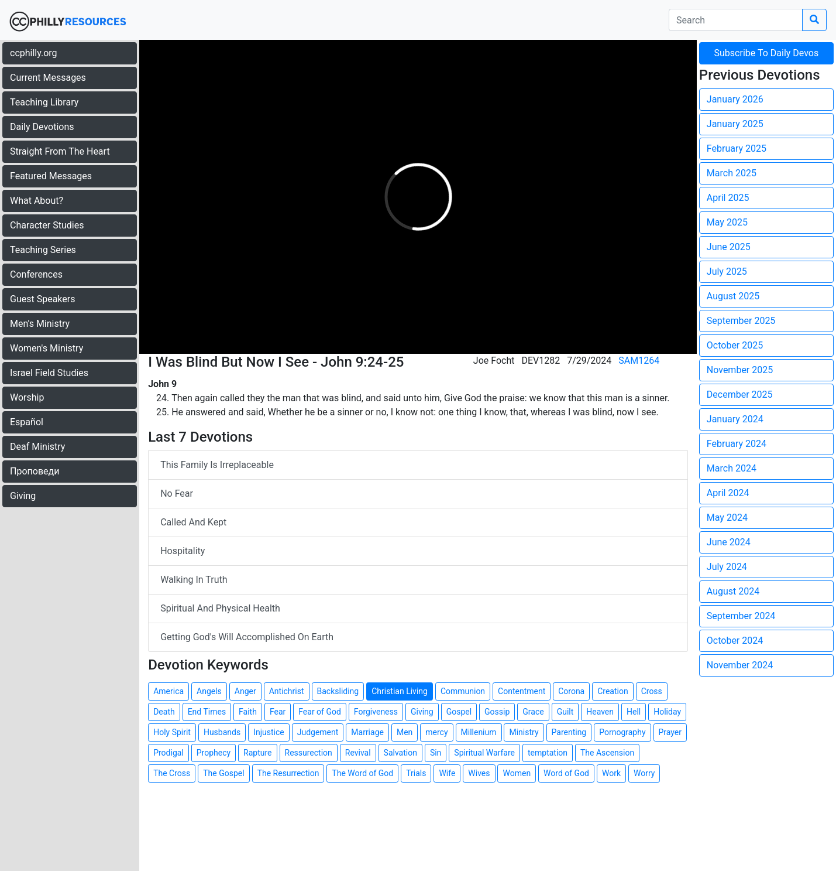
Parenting (569, 732)
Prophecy (213, 752)
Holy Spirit (172, 732)
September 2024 (741, 615)
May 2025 (727, 222)
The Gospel (223, 773)
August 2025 (733, 296)
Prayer (670, 732)
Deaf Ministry (37, 446)
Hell (634, 711)
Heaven (600, 711)
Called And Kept (193, 522)
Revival (358, 752)
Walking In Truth (193, 579)
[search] (736, 20)
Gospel (459, 711)
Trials (416, 773)
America (168, 691)
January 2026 (735, 99)
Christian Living (399, 691)
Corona (571, 691)
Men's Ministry (40, 323)
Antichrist (286, 691)
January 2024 (735, 419)
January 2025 (735, 123)
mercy (436, 732)
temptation (547, 752)
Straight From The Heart (60, 151)
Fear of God (319, 711)
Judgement (318, 732)
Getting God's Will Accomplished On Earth (246, 637)
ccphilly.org (33, 53)
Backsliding (338, 691)
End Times (207, 711)
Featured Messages (51, 176)
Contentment (521, 691)
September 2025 (741, 320)
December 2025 (740, 394)
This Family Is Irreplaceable (217, 464)
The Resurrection (288, 773)
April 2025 (728, 197)
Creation (612, 691)
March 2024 (731, 468)
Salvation (400, 752)
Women (517, 773)
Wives (479, 773)
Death (164, 711)
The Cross (171, 773)
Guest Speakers (42, 299)
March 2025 (731, 173)
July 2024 (727, 566)
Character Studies (47, 225)
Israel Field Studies (49, 372)
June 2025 (729, 246)
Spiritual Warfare (484, 752)
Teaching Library (44, 102)
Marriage (367, 732)
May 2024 (727, 517)
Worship (27, 397)
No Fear (176, 493)
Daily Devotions (42, 126)
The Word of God (362, 773)
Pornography (622, 732)
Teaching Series (43, 249)
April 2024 (728, 492)
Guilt (565, 711)
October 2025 (735, 345)
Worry (644, 773)
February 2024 (736, 443)
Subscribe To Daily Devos (766, 53)
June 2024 (729, 542)
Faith (248, 711)
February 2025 (736, 148)
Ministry (523, 732)
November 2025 (740, 369)
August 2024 (733, 591)
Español (26, 422)
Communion (463, 691)
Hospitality (182, 550)
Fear (277, 711)
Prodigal (168, 752)
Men (404, 732)
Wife (447, 773)
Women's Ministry (46, 348)
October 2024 (735, 640)
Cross (651, 691)
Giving (23, 495)
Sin (435, 752)
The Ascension (607, 752)
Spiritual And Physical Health (220, 608)
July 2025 (727, 271)
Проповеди (34, 471)
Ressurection (308, 752)
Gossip (497, 711)
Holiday (667, 711)
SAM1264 (638, 360)
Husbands (222, 732)
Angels (209, 691)
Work (611, 773)
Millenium (479, 732)
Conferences (36, 274)
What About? (36, 200)
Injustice (268, 732)
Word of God (566, 773)
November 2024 (740, 665)
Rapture (257, 752)
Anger (245, 691)
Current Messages (48, 77)
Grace (532, 711)
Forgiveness (376, 711)
